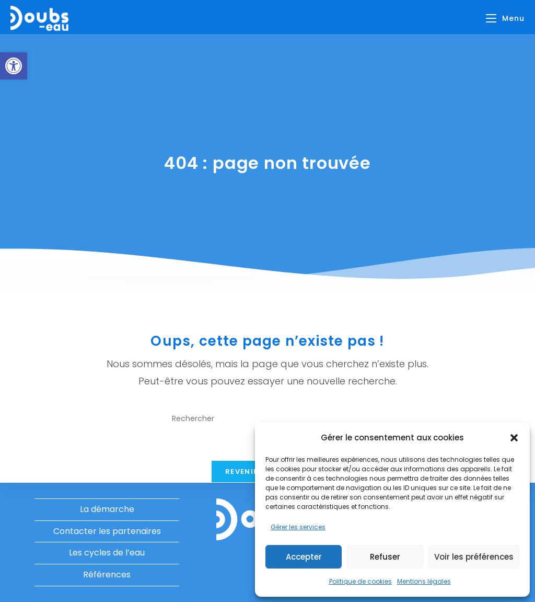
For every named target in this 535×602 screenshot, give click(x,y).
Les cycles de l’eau (107, 553)
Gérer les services (298, 527)
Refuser (385, 556)
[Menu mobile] (505, 18)
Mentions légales (424, 581)
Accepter (304, 556)
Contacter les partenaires (107, 531)
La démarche (107, 509)
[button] (13, 65)
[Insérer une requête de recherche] (267, 418)
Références (107, 575)
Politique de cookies (360, 581)
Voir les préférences (474, 556)
